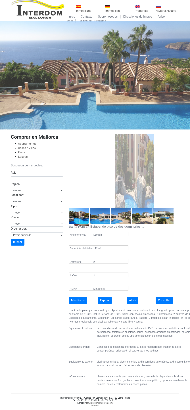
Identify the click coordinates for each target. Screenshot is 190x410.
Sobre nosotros (108, 16)
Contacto (86, 16)
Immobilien (112, 8)
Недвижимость (166, 8)
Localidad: (17, 195)
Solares (23, 156)
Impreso (95, 405)
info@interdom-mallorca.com (98, 403)
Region (15, 184)
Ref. (13, 172)
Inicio (71, 16)
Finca (21, 152)
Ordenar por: (19, 228)
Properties (141, 8)
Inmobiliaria (83, 8)
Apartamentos (27, 143)
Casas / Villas (27, 148)
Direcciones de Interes (137, 16)
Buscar (17, 242)
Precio (15, 217)
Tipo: (14, 206)
